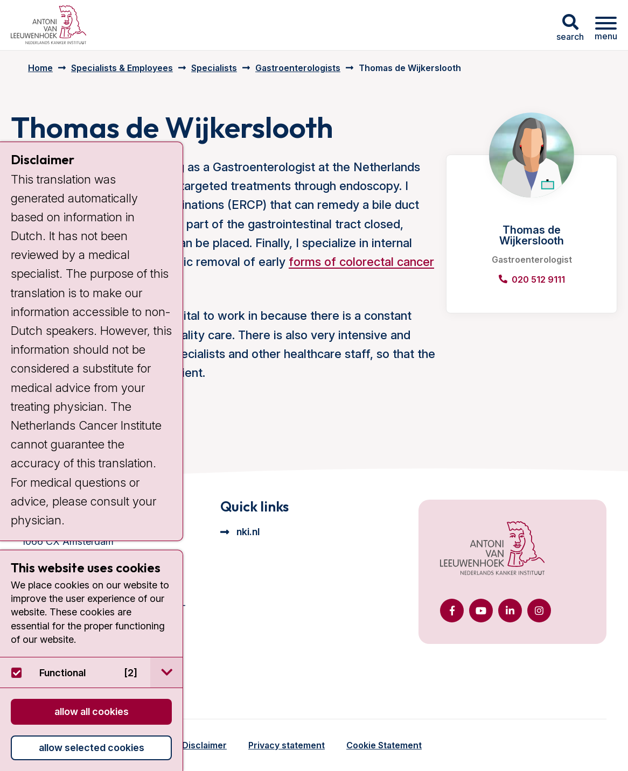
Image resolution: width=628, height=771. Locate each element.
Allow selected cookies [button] (91, 747)
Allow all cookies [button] (91, 711)
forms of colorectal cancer (361, 262)
